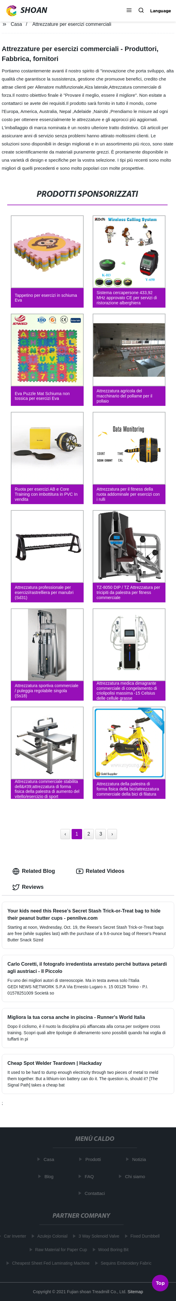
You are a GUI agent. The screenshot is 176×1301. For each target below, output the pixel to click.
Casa (16, 24)
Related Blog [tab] (33, 871)
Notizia (140, 1159)
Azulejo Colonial (51, 1236)
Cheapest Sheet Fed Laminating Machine (49, 1263)
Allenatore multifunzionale (59, 87)
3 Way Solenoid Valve (97, 1236)
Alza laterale (96, 87)
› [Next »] (112, 833)
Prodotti (94, 1159)
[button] (129, 10)
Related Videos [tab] (100, 871)
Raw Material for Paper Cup (60, 1249)
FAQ (90, 1176)
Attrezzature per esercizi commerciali (71, 24)
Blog (50, 1176)
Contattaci (96, 1193)
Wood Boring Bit (112, 1249)
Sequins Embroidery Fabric (124, 1263)
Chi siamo (136, 1176)
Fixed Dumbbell (143, 1236)
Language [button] (160, 10)
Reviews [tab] (28, 887)
